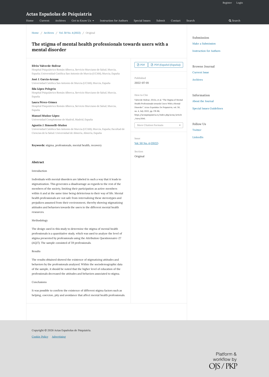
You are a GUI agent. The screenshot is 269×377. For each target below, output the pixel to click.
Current (44, 20)
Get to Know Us (82, 20)
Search (190, 20)
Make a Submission (204, 43)
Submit (160, 20)
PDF (142, 64)
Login (239, 2)
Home (30, 20)
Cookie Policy (40, 336)
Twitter (196, 130)
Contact (175, 20)
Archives (60, 20)
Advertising (59, 336)
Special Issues (142, 20)
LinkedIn (197, 137)
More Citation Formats (150, 125)
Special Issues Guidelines (207, 108)
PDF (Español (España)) (167, 64)
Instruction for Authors (114, 20)
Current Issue (200, 72)
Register (227, 2)
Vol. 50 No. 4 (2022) (70, 32)
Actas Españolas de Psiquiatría (59, 14)
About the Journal (203, 101)
